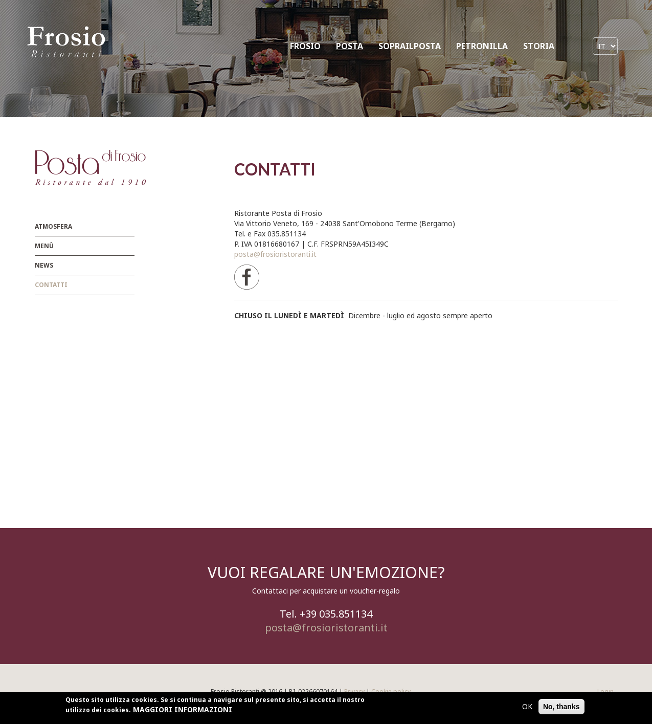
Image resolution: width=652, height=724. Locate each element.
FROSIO (305, 46)
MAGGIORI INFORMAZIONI (182, 709)
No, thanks (561, 707)
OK (527, 706)
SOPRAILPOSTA (409, 46)
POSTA (349, 46)
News (44, 265)
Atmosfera (53, 226)
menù (44, 246)
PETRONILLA (482, 46)
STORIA (538, 46)
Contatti (51, 284)
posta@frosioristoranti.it (275, 254)
